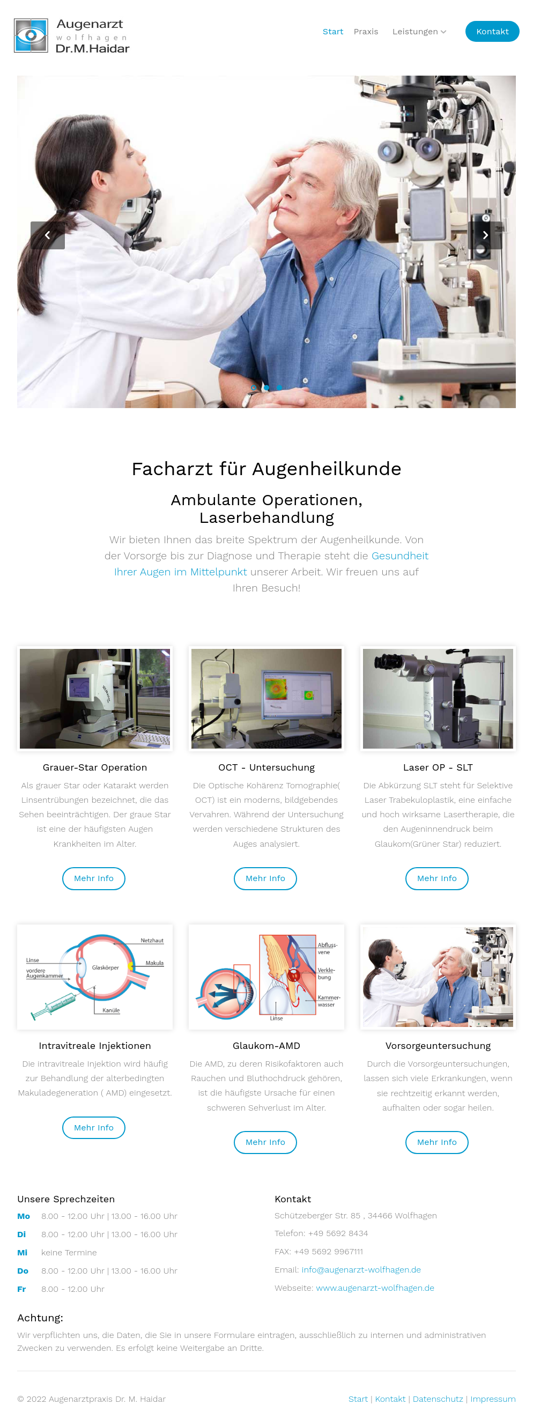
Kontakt (492, 31)
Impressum (493, 1399)
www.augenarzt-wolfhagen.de (375, 1288)
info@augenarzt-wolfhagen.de (361, 1270)
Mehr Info (94, 878)
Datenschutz (438, 1399)
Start (333, 31)
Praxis (365, 31)
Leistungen (415, 31)
